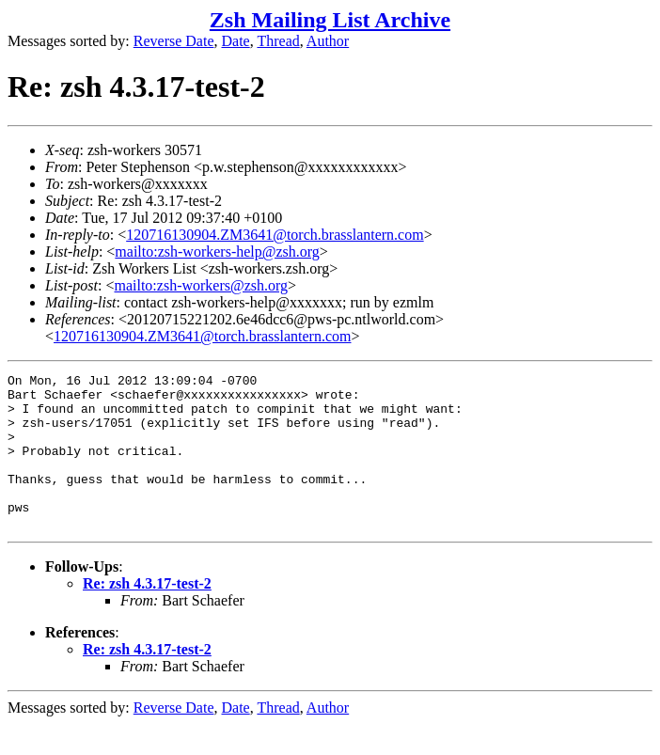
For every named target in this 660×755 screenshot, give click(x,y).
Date (236, 41)
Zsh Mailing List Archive (330, 20)
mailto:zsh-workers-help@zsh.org (217, 252)
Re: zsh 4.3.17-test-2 (147, 614)
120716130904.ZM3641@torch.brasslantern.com (274, 235)
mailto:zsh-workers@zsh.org (201, 285)
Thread (278, 41)
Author (327, 41)
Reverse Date (174, 41)
